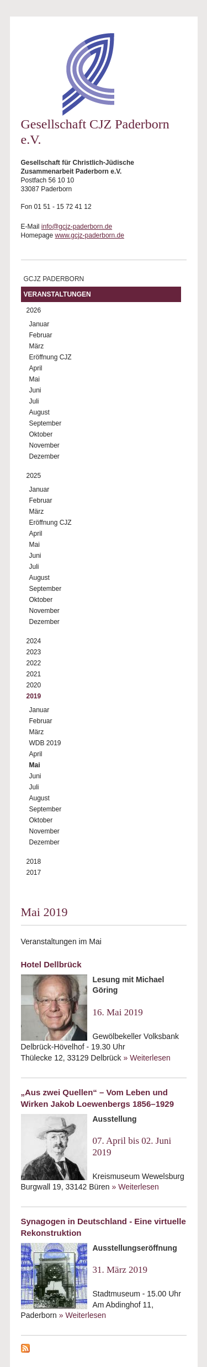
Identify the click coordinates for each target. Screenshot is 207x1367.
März (36, 346)
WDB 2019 (45, 743)
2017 (33, 872)
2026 (33, 310)
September (45, 423)
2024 (33, 641)
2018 (33, 861)
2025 (33, 476)
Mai (34, 379)
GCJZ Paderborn (54, 279)
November (44, 445)
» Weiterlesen (147, 1057)
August (39, 412)
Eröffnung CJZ (50, 357)
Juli (34, 401)
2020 (33, 685)
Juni (35, 390)
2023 (33, 652)
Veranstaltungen (57, 294)
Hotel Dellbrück (51, 964)
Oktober (41, 434)
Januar (39, 324)
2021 (33, 674)
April (36, 368)
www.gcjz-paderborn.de (89, 235)
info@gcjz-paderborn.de (76, 226)
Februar (40, 335)
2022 (33, 663)
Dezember (44, 456)
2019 (33, 696)
